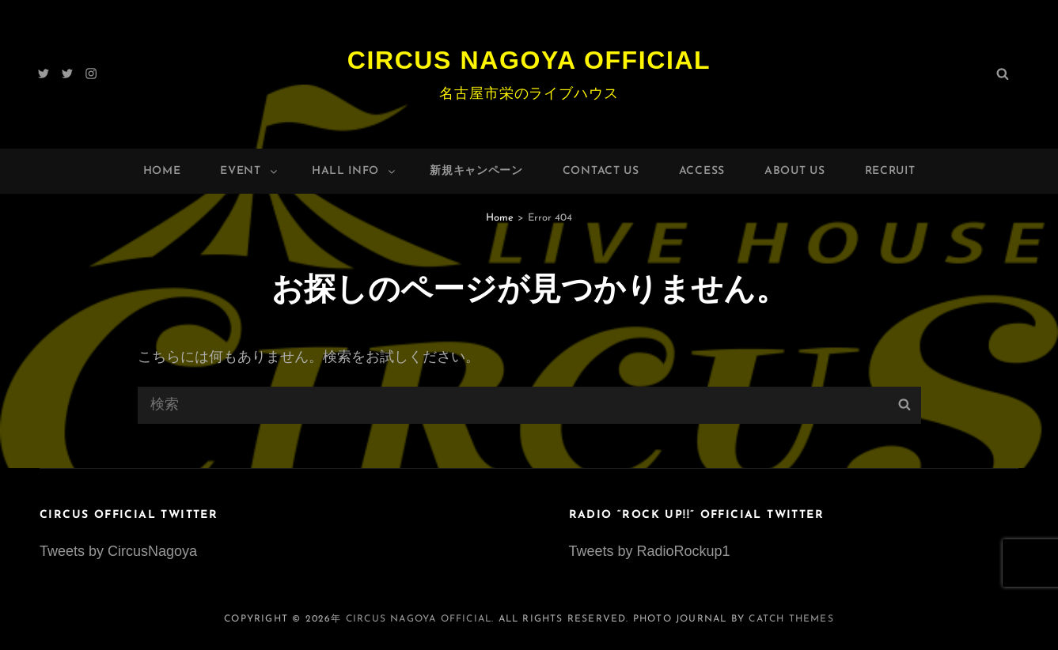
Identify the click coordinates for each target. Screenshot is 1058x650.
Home (162, 171)
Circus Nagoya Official (529, 60)
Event (249, 171)
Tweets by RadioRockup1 (649, 551)
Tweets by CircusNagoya (118, 551)
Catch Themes (791, 619)
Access (702, 171)
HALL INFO (354, 171)
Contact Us (601, 171)
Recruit (890, 171)
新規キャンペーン (476, 171)
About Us (794, 171)
